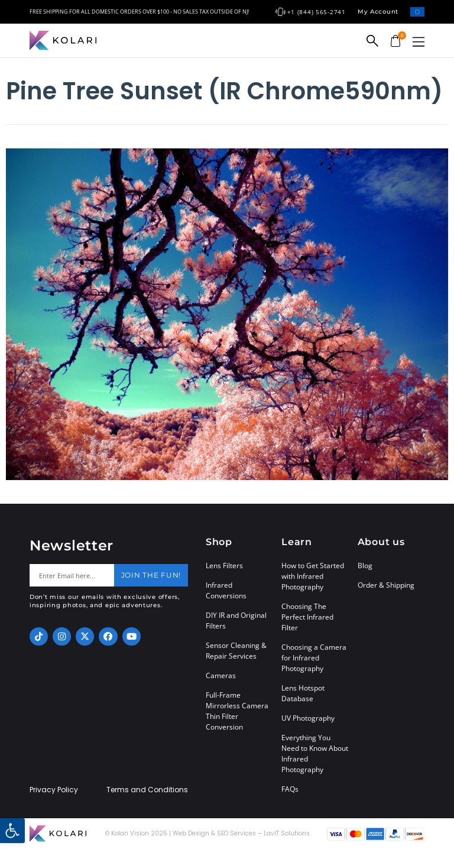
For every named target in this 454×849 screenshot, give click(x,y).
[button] (418, 42)
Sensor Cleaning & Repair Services (236, 650)
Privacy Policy (54, 790)
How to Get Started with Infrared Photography (312, 576)
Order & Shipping (386, 585)
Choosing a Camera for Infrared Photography (313, 657)
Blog (365, 565)
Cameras (221, 675)
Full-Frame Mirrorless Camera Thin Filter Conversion (237, 711)
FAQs (290, 789)
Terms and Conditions (147, 790)
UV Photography (308, 718)
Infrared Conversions (226, 590)
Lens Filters (224, 565)
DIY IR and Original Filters (236, 620)
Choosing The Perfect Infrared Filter (307, 617)
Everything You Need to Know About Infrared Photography (314, 754)
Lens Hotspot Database (303, 693)
